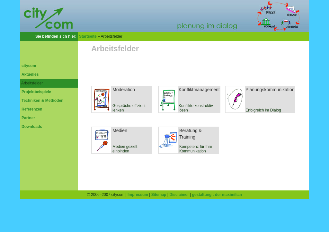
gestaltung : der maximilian (217, 194)
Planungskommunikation (270, 89)
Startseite (88, 36)
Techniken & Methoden (42, 100)
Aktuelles (30, 74)
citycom (29, 65)
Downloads (32, 126)
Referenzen (32, 109)
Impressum (138, 194)
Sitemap (158, 194)
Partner (28, 118)
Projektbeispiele (36, 92)
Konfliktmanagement (199, 89)
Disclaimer (179, 194)
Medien (119, 130)
